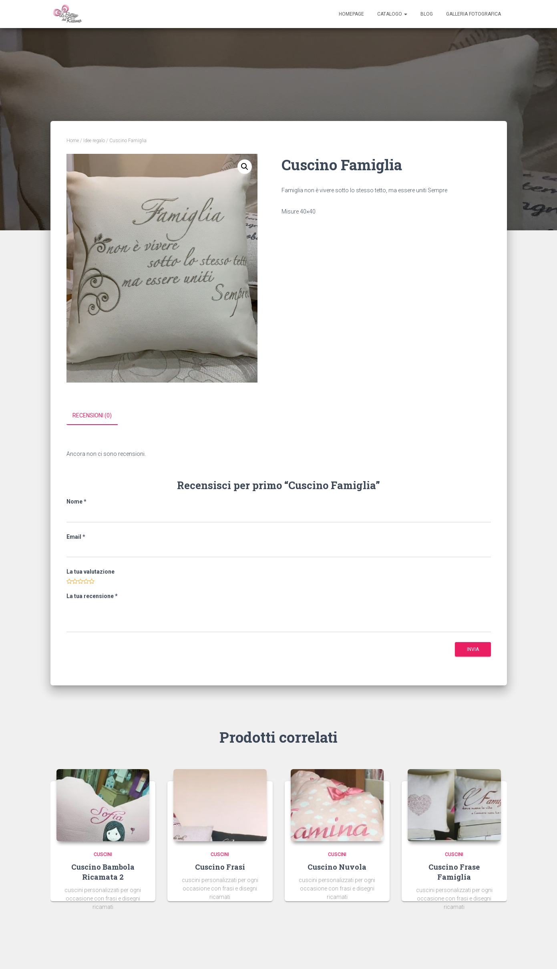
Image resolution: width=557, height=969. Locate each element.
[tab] (98, 416)
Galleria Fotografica (473, 14)
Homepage (351, 14)
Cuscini (103, 854)
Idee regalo (94, 140)
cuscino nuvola (337, 866)
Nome (76, 501)
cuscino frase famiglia (454, 871)
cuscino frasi (220, 866)
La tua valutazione (90, 571)
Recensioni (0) (92, 415)
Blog (426, 14)
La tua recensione (92, 595)
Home (72, 140)
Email (75, 536)
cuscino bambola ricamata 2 (103, 871)
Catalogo (392, 14)
